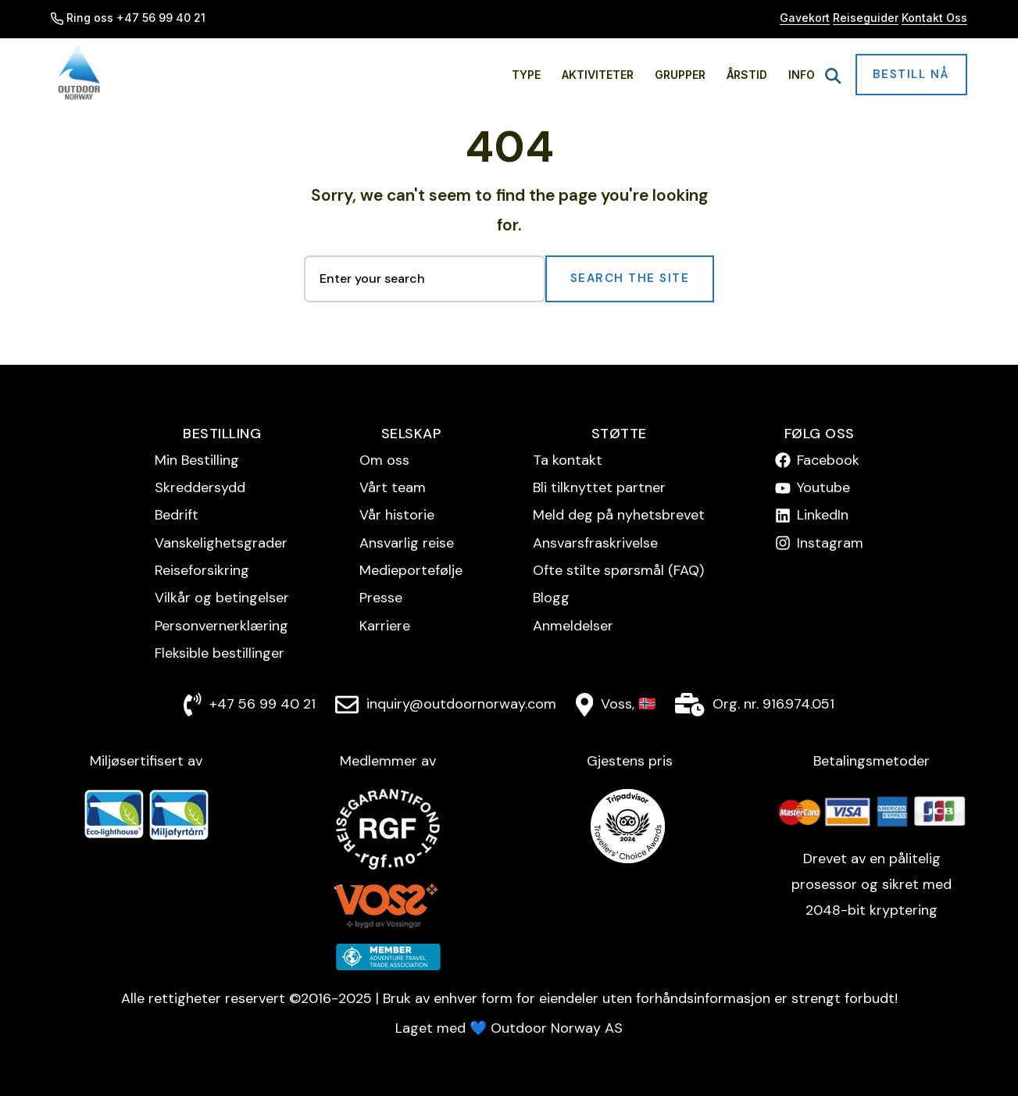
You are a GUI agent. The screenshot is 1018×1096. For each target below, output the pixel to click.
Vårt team (392, 487)
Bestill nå (911, 74)
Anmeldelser (573, 625)
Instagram (830, 543)
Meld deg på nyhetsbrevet (619, 514)
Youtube (823, 487)
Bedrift (176, 514)
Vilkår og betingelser (222, 597)
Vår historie (396, 514)
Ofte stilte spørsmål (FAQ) (618, 570)
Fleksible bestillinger (219, 653)
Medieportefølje (411, 570)
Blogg (551, 597)
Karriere (384, 625)
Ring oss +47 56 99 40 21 (128, 17)
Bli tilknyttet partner (599, 487)
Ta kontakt (567, 460)
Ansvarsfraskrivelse (595, 543)
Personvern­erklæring (221, 625)
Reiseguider (865, 17)
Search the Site (630, 278)
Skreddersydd (200, 487)
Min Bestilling (197, 460)
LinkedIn (822, 514)
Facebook (828, 460)
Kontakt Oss (934, 17)
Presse (380, 597)
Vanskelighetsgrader (221, 543)
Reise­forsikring (202, 570)
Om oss (384, 460)
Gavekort (805, 17)
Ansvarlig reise (406, 543)
